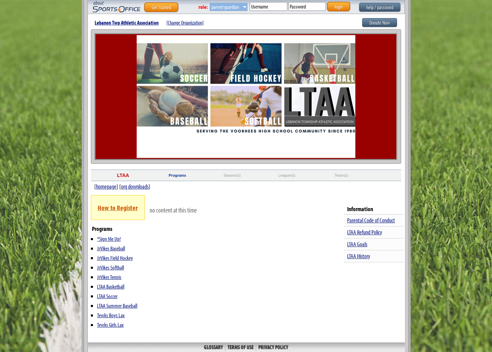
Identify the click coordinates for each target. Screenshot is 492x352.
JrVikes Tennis (109, 276)
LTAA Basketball (110, 286)
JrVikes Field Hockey (115, 257)
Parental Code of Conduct (371, 220)
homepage (106, 186)
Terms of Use (241, 346)
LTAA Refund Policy (364, 232)
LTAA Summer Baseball (117, 305)
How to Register (118, 207)
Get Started (161, 7)
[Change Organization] (185, 22)
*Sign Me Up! (109, 238)
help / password (379, 7)
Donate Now (379, 22)
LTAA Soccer (107, 295)
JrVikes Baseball (111, 248)
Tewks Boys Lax (111, 315)
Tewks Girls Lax (110, 324)
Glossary (214, 346)
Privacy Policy (272, 346)
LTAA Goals (357, 244)
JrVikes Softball (110, 267)
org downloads (135, 186)
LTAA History (358, 256)
